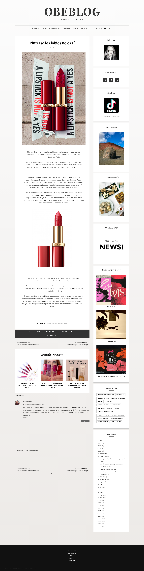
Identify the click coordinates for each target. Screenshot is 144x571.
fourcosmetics (103, 422)
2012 (99, 524)
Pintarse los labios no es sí (108, 469)
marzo (102, 495)
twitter (72, 558)
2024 (100, 446)
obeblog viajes (116, 422)
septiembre (104, 479)
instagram (72, 553)
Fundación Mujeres (60, 203)
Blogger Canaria (103, 398)
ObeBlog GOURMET (104, 415)
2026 (100, 440)
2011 (99, 526)
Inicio (52, 473)
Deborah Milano (103, 405)
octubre (103, 477)
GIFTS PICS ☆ (111, 341)
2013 (100, 521)
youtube (72, 561)
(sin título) (111, 306)
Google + (54, 336)
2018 (100, 508)
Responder (85, 421)
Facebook (36, 331)
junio (101, 487)
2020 (100, 503)
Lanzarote (101, 408)
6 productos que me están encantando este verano (77, 385)
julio (101, 484)
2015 (99, 516)
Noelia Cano (27, 401)
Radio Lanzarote (118, 415)
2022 (100, 451)
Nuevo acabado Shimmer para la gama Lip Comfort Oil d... (52, 385)
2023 (100, 448)
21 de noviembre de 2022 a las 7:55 (33, 404)
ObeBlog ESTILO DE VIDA (105, 411)
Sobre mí (35, 28)
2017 (99, 511)
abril (101, 492)
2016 (100, 513)
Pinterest (69, 331)
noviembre (103, 456)
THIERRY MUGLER (103, 418)
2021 (99, 500)
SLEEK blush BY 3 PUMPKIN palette (111, 376)
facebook (72, 555)
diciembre (103, 453)
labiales (64, 323)
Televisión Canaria (116, 418)
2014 (100, 518)
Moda (117, 408)
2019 (100, 505)
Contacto (85, 28)
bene (49, 323)
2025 (100, 443)
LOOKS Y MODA (115, 405)
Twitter (52, 331)
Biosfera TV (120, 394)
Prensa (67, 28)
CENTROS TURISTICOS (118, 398)
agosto (102, 482)
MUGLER (109, 408)
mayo (102, 490)
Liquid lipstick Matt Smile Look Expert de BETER (27, 385)
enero (102, 497)
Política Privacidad (51, 28)
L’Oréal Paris (56, 323)
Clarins (100, 401)
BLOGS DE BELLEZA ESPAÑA (106, 394)
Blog (75, 28)
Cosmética (108, 401)
